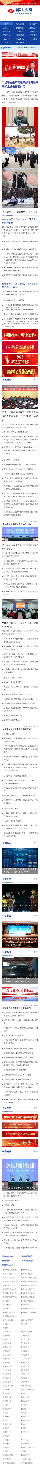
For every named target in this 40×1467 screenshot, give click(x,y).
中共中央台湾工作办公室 (30, 1289)
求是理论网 (25, 1432)
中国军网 (6, 1428)
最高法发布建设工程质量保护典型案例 (18, 1053)
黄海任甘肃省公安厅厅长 (13, 682)
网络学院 (6, 915)
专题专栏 (6, 1108)
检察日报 (6, 1443)
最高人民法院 (8, 1320)
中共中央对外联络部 (28, 1278)
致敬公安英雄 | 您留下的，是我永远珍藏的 (20, 465)
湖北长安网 (7, 1359)
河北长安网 (25, 1339)
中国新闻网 (7, 1409)
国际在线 (24, 1416)
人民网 (5, 1405)
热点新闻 (6, 28)
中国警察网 (7, 1459)
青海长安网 (25, 1378)
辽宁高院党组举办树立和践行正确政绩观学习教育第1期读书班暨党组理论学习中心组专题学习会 (21, 749)
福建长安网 (7, 1351)
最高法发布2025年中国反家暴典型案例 (18, 1048)
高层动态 (33, 24)
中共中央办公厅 (27, 1270)
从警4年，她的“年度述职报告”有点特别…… (20, 474)
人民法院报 (25, 1440)
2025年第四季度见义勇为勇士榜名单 (17, 1079)
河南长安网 (25, 1355)
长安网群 (6, 1151)
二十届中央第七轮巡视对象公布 (16, 432)
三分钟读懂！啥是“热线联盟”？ (15, 776)
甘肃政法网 (7, 1378)
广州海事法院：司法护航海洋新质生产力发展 (21, 1248)
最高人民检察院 (27, 1320)
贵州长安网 (25, 1370)
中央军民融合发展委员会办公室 (15, 1289)
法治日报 (6, 1440)
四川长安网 (7, 1370)
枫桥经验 (20, 28)
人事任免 (33, 35)
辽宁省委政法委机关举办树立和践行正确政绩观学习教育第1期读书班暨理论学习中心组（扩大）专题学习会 (21, 767)
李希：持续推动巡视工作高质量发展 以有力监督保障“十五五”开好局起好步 (20, 416)
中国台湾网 (25, 1401)
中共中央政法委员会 (10, 1281)
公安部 (5, 1324)
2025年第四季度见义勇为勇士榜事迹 (17, 1075)
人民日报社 (7, 1305)
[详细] (4, 236)
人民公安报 (25, 1443)
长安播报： (7, 47)
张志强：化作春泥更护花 (13, 821)
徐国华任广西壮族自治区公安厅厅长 (17, 694)
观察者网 (6, 1436)
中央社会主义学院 (9, 1312)
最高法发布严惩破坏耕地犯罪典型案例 (18, 1057)
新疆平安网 (25, 1382)
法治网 (23, 1451)
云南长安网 (7, 1374)
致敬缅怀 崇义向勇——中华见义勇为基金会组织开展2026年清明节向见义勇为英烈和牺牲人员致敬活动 (21, 504)
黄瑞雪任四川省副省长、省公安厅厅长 (18, 699)
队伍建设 (20, 31)
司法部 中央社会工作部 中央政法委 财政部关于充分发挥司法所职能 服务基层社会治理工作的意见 (21, 450)
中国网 (23, 1409)
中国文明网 (25, 1397)
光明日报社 (7, 1308)
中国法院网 (25, 1455)
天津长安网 (7, 1335)
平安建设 (6, 31)
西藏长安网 (7, 1389)
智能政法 (6, 35)
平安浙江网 (7, 1339)
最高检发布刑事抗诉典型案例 (15, 1070)
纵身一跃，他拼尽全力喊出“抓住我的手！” (20, 469)
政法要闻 (20, 24)
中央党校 (6, 1301)
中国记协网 (7, 1401)
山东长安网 (7, 1355)
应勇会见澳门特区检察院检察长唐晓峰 (18, 310)
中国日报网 (7, 1416)
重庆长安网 (25, 1366)
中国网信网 (7, 1397)
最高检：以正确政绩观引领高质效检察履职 (20, 249)
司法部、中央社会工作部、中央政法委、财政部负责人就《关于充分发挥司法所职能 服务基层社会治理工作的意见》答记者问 (21, 440)
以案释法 (20, 39)
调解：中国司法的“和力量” (14, 1035)
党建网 (5, 1432)
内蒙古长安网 (8, 1386)
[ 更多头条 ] (12, 102)
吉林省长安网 (26, 1386)
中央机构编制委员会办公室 (13, 1297)
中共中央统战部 (9, 1278)
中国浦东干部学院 (27, 1308)
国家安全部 (25, 1324)
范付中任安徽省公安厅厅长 (14, 678)
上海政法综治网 (27, 1332)
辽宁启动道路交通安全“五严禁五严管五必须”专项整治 (20, 1188)
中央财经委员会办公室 (11, 1293)
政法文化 (6, 39)
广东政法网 (25, 1359)
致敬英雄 (6, 42)
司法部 (5, 1328)
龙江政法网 (7, 1347)
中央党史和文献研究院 (29, 1301)
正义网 (5, 1451)
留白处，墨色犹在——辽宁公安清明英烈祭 (20, 796)
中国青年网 (25, 1420)
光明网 (23, 1413)
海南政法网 (7, 1366)
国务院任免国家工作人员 (13, 716)
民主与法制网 (26, 1459)
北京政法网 (7, 1332)
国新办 (23, 1393)
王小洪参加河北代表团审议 (14, 300)
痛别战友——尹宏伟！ (12, 460)
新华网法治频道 (27, 1463)
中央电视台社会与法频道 (12, 1463)
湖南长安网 (7, 1362)
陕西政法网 (25, 1374)
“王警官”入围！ (9, 734)
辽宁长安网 (25, 1343)
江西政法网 (25, 1351)
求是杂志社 (25, 1305)
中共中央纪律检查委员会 (12, 1270)
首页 (7, 24)
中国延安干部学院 (9, 1316)
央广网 (5, 1420)
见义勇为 (20, 42)
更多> (31, 212)
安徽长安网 (25, 1347)
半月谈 (23, 1428)
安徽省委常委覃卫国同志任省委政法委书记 (20, 703)
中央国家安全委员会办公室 (13, 1285)
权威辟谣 (20, 35)
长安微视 (33, 39)
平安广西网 (25, 1362)
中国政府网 (7, 1393)
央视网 (5, 1413)
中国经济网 (7, 1424)
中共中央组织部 (9, 1274)
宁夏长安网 (7, 1382)
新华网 (23, 1405)
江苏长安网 (25, 1335)
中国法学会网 (8, 1455)
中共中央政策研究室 (28, 1281)
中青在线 (24, 1424)
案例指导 (33, 31)
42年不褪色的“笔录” (11, 808)
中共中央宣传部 (27, 1274)
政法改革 (33, 28)
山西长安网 (7, 1343)
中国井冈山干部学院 (28, 1312)
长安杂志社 (7, 1447)
